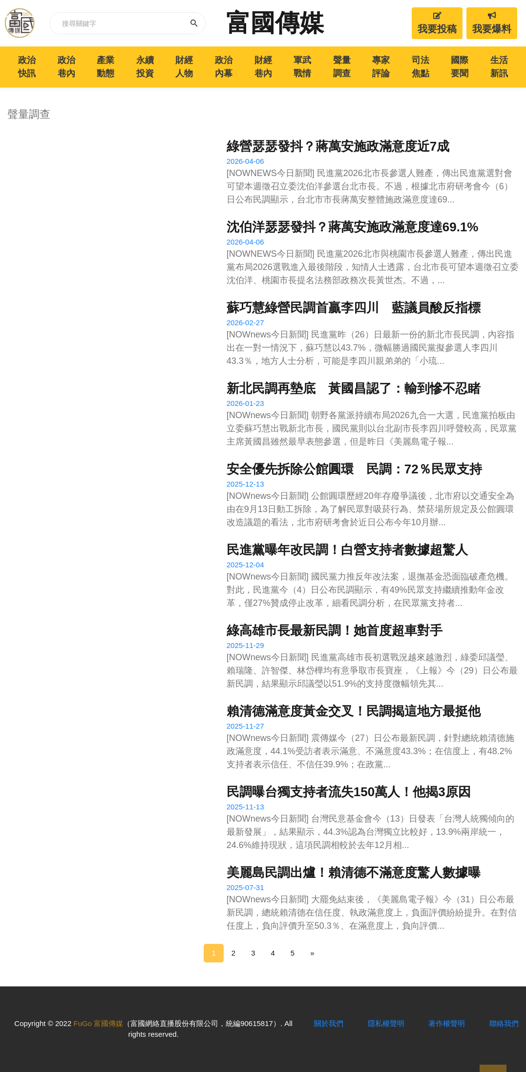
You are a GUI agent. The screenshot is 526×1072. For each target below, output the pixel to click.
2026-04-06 (245, 161)
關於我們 (328, 1023)
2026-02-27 (245, 322)
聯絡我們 (504, 1023)
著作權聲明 (446, 1023)
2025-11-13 (245, 807)
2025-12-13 (245, 484)
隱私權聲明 (386, 1023)
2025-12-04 (245, 564)
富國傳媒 (275, 23)
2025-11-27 (245, 726)
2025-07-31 (245, 887)
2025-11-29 (245, 645)
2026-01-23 (245, 403)
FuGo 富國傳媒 (98, 1023)
